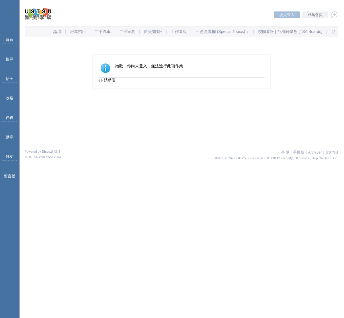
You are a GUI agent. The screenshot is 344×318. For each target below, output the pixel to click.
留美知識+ (153, 31)
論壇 (57, 31)
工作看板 (179, 31)
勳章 (9, 137)
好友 (9, 156)
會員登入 (287, 15)
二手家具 (127, 31)
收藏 (9, 98)
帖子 (9, 78)
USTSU (332, 152)
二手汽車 (103, 31)
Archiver (315, 152)
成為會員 (315, 15)
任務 (9, 117)
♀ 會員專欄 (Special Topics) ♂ (222, 31)
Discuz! (47, 151)
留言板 (9, 176)
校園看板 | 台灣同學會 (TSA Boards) (290, 31)
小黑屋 (283, 152)
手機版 (298, 152)
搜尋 (9, 59)
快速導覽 (331, 31)
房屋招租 (78, 31)
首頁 (9, 40)
